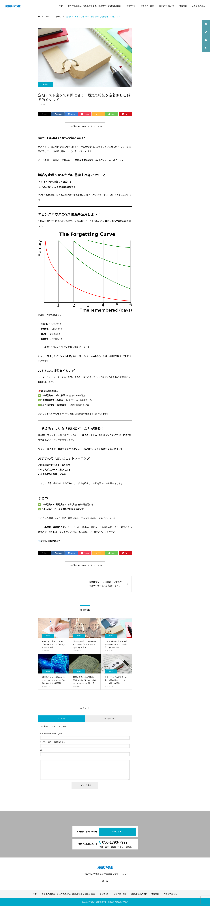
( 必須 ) (51, 733)
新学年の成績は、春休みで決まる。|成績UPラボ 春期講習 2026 (94, 6)
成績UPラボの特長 (167, 6)
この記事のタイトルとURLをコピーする (85, 126)
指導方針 (183, 6)
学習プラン (131, 6)
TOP (61, 6)
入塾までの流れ (198, 6)
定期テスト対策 (147, 6)
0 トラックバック (108, 719)
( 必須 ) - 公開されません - (53, 742)
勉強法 (45, 84)
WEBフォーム (117, 831)
